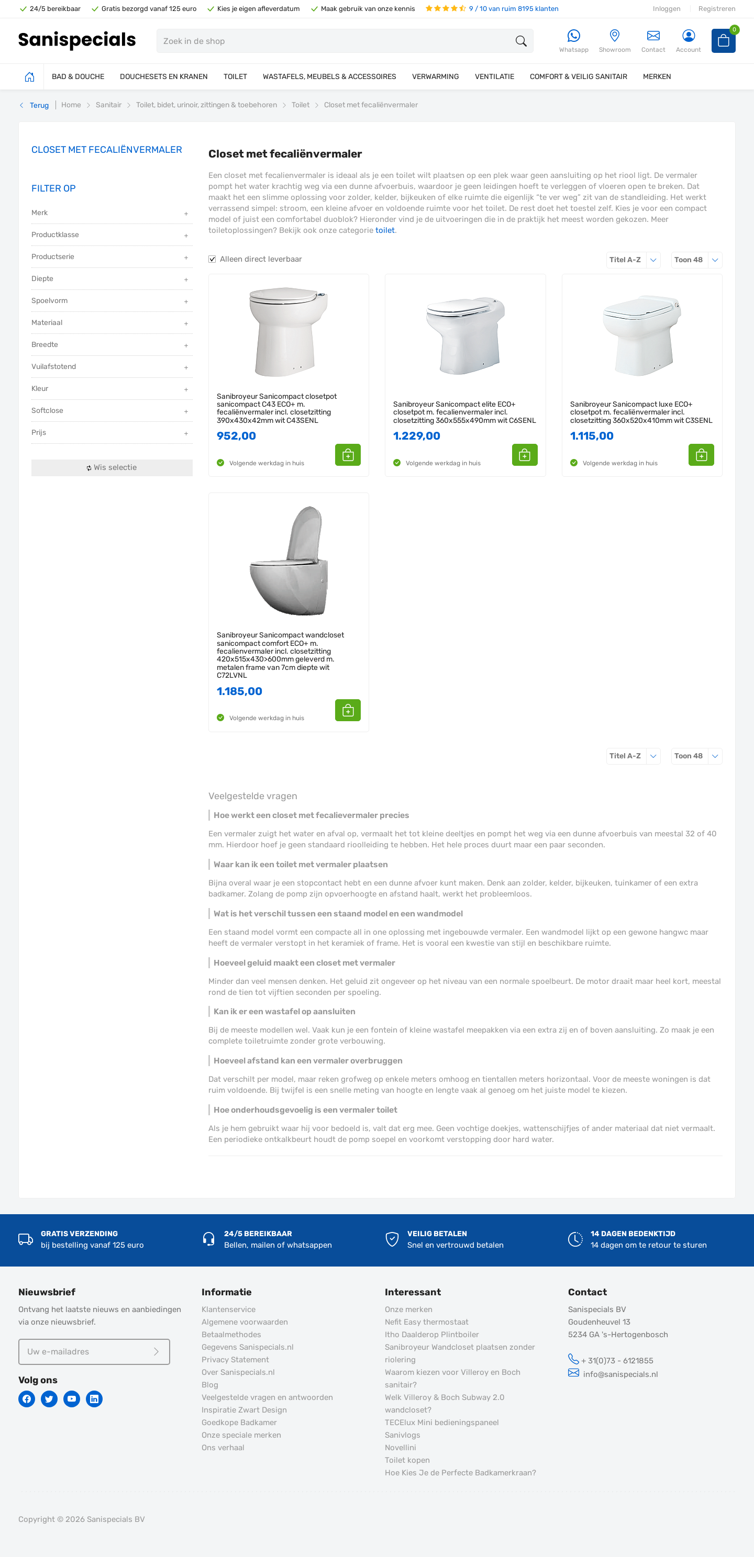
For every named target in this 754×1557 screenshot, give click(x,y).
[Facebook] (26, 1399)
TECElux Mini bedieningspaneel (442, 1422)
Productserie (110, 257)
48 (698, 260)
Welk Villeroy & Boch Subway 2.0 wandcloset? (445, 1404)
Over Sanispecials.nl (238, 1372)
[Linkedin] (94, 1399)
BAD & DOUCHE (78, 76)
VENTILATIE (494, 76)
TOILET (235, 76)
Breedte (110, 345)
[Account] (688, 41)
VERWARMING (435, 76)
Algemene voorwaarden (245, 1322)
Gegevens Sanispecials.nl (248, 1347)
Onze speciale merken (241, 1435)
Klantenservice (229, 1309)
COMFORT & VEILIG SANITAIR (578, 76)
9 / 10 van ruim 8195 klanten (492, 9)
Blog (210, 1385)
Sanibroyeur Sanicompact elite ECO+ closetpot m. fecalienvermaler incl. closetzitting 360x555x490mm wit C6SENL (464, 412)
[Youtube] (71, 1399)
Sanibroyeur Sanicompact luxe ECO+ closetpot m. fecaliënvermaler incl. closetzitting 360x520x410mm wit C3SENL (641, 412)
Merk (110, 213)
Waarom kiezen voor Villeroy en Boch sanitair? (452, 1379)
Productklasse (110, 235)
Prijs (110, 433)
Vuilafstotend (110, 367)
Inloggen (667, 8)
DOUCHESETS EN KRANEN (164, 76)
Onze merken (409, 1309)
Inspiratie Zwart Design (244, 1410)
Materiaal (110, 323)
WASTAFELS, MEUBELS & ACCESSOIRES (329, 76)
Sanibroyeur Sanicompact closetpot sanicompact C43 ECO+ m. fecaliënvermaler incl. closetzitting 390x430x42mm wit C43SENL (277, 409)
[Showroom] (615, 41)
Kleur (110, 389)
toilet (385, 230)
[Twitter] (49, 1399)
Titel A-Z (635, 260)
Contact (653, 41)
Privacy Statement (235, 1359)
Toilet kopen (407, 1460)
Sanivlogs (402, 1435)
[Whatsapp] (574, 41)
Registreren (717, 8)
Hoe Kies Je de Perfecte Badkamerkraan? (460, 1472)
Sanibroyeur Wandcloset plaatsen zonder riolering (460, 1353)
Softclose (110, 411)
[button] (349, 455)
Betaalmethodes (231, 1334)
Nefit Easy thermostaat (427, 1322)
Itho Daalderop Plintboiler (432, 1334)
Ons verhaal (223, 1447)
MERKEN (657, 76)
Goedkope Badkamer (239, 1422)
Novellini (400, 1447)
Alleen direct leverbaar (261, 259)
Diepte (110, 279)
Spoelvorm (110, 301)
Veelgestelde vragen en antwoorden (267, 1397)
